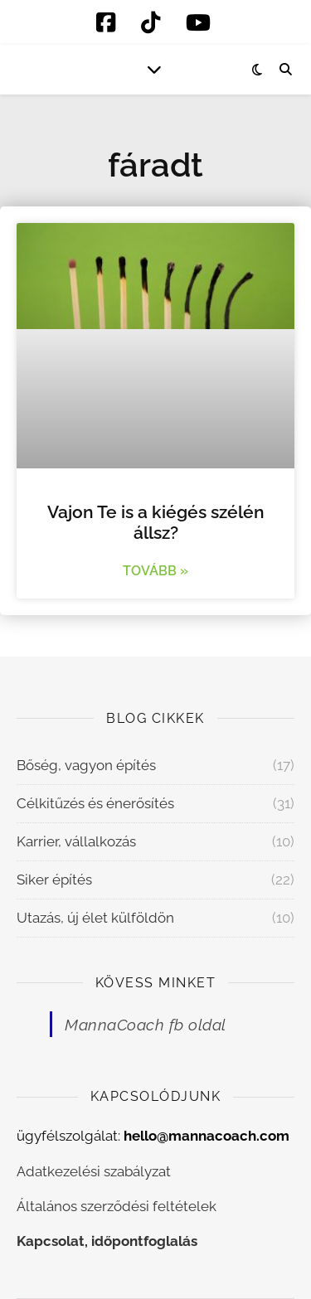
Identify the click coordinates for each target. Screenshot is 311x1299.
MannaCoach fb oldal (145, 1024)
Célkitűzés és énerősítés (95, 803)
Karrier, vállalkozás (76, 841)
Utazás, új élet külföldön (95, 917)
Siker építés (54, 879)
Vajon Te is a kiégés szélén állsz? (156, 522)
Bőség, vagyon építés (86, 765)
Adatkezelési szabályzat (94, 1171)
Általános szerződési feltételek (116, 1206)
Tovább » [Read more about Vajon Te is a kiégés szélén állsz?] (155, 571)
